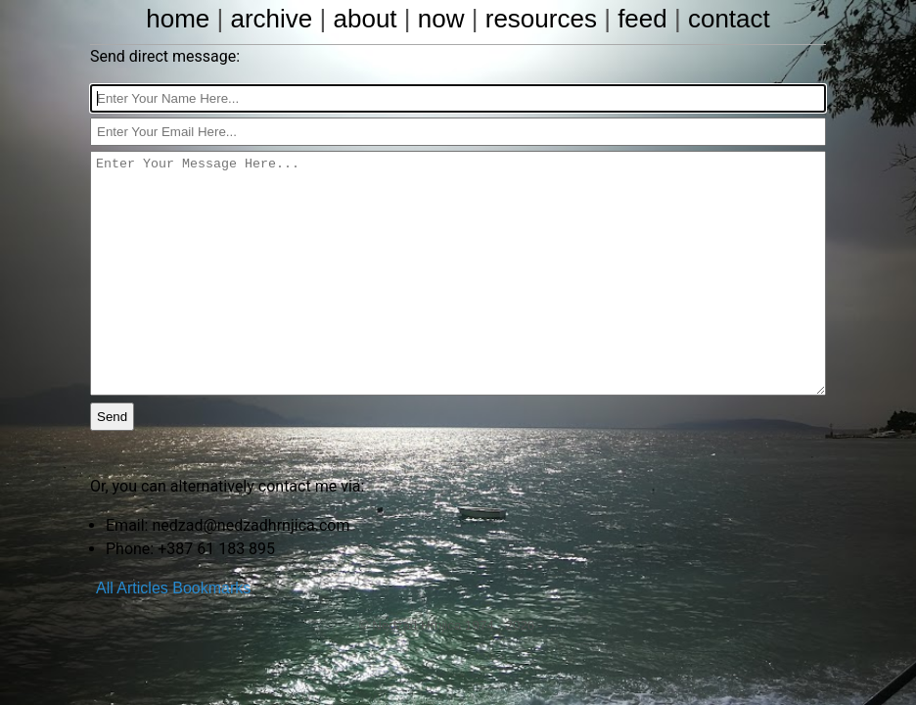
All (105, 588)
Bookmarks (211, 588)
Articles (141, 588)
